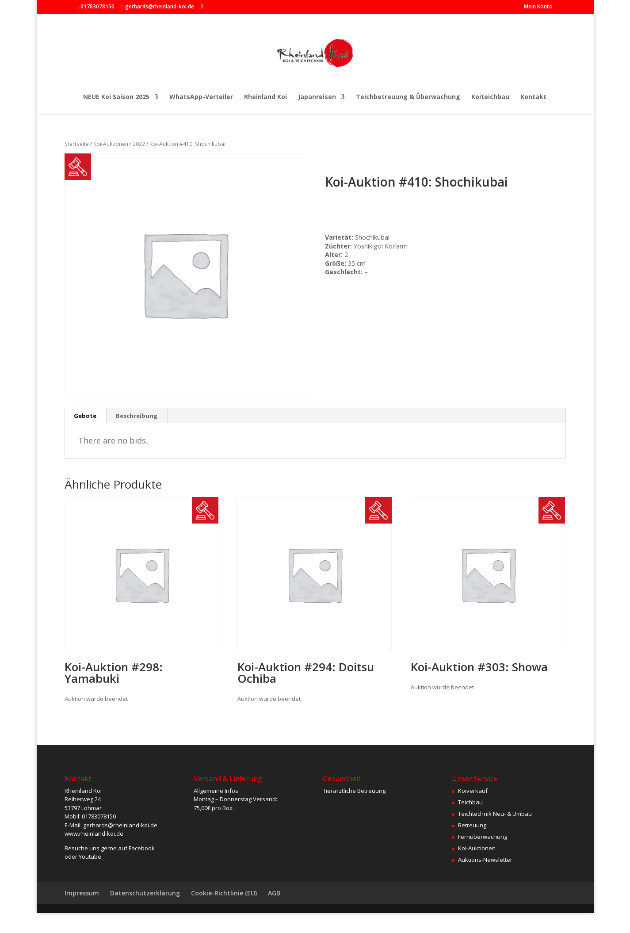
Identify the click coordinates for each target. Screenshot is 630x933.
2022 (139, 144)
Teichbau (470, 802)
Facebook (142, 848)
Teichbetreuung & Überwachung (408, 97)
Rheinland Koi (265, 97)
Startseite (77, 144)
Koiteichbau (490, 97)
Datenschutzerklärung (145, 893)
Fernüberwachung (482, 837)
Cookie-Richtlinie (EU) (224, 893)
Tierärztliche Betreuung (354, 791)
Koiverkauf (473, 791)
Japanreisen (317, 97)
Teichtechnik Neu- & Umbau (495, 814)
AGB (274, 893)
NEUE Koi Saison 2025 (116, 97)
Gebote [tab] (85, 416)
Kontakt (533, 97)
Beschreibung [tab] (136, 416)
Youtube (90, 856)
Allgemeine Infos (216, 791)
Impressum (82, 893)
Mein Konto (538, 7)
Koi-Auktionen (110, 144)
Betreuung (472, 825)
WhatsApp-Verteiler (201, 97)
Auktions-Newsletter (485, 860)
